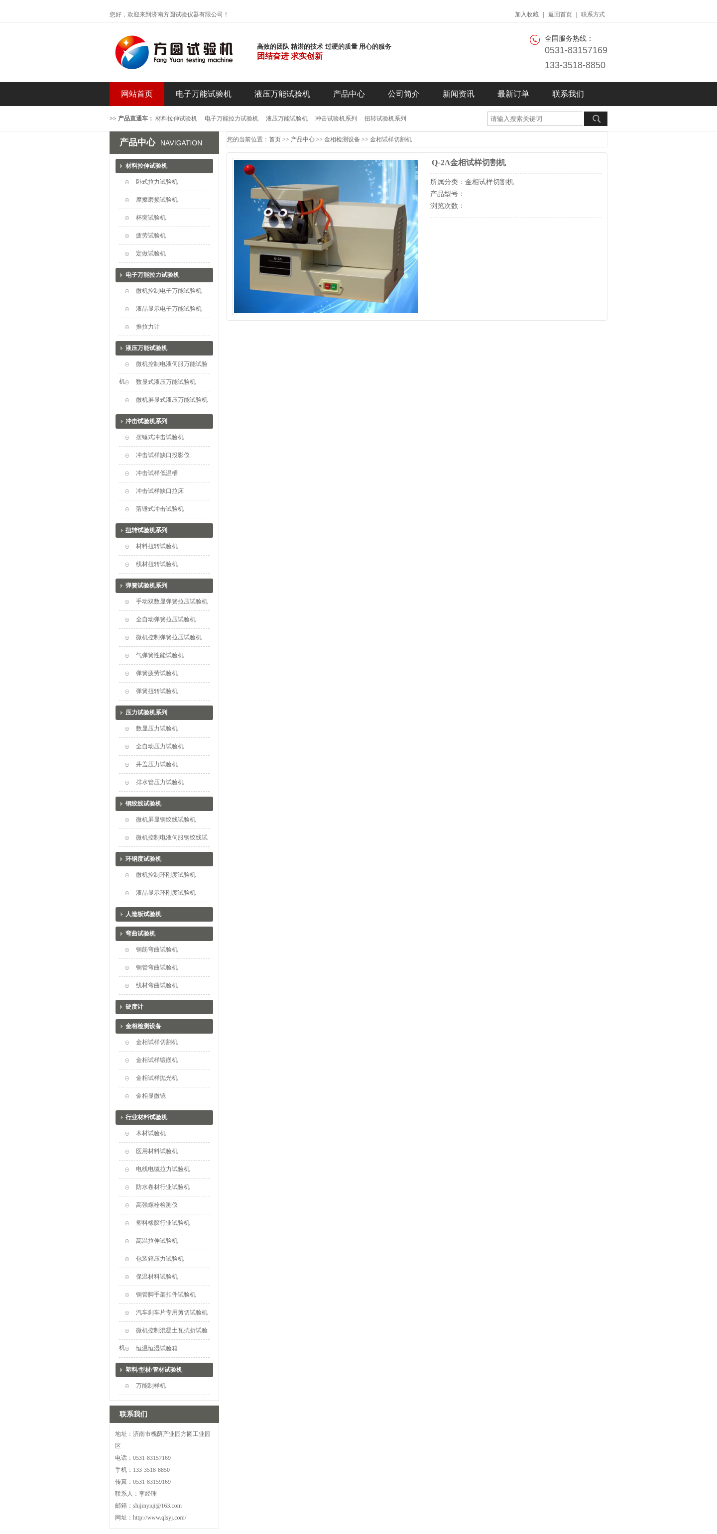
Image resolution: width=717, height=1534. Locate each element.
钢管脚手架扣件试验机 (166, 1294)
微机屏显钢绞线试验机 (166, 819)
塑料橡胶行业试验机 (163, 1222)
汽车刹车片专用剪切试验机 (172, 1312)
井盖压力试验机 (157, 764)
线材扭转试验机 (157, 564)
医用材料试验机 (157, 1151)
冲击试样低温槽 (157, 473)
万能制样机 (151, 1385)
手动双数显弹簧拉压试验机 (172, 601)
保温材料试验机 (157, 1276)
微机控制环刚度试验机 (166, 874)
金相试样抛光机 (157, 1077)
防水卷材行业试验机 (163, 1186)
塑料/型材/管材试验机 (154, 1369)
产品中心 (349, 94)
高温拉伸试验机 (157, 1240)
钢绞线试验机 (143, 803)
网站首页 (137, 94)
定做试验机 (151, 253)
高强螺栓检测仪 (157, 1204)
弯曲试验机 (140, 933)
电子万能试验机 (204, 94)
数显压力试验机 (157, 728)
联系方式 (593, 14)
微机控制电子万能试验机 (169, 290)
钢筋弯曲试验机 (157, 949)
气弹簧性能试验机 (160, 655)
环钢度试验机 (143, 858)
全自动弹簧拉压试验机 (166, 619)
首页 (275, 139)
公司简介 (404, 94)
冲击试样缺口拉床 (160, 490)
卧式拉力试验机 (157, 181)
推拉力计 (148, 326)
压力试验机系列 (146, 712)
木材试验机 (151, 1133)
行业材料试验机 (146, 1117)
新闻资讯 (459, 94)
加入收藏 (527, 14)
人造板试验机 (143, 914)
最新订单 (513, 94)
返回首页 (560, 14)
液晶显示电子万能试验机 (169, 308)
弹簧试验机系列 (146, 585)
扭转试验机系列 (385, 118)
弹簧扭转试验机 (157, 691)
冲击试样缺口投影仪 (163, 455)
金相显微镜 (151, 1095)
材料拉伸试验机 (176, 118)
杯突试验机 (151, 217)
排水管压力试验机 (160, 782)
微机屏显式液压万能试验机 (172, 399)
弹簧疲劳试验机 (157, 673)
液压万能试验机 (282, 94)
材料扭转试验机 (157, 546)
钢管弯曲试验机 (157, 967)
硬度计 (134, 1006)
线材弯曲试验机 (157, 985)
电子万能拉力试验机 (231, 118)
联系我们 (568, 94)
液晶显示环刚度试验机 (166, 892)
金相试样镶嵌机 (157, 1060)
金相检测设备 (143, 1026)
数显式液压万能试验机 (166, 381)
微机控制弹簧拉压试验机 (169, 637)
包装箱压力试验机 (160, 1258)
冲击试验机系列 (336, 118)
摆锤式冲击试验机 (160, 437)
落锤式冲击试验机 (160, 508)
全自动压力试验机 (160, 746)
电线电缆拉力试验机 (163, 1169)
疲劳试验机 (151, 235)
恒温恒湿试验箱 (157, 1348)
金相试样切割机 (157, 1042)
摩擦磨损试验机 (157, 199)
